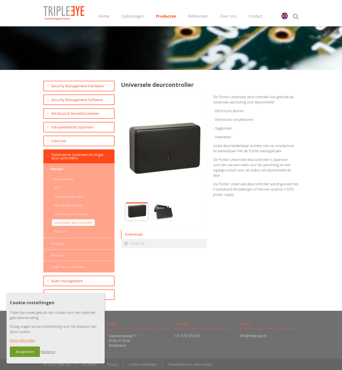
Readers (57, 255)
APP (57, 188)
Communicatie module (70, 214)
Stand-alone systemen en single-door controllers (78, 156)
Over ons (228, 16)
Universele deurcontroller (73, 222)
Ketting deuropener (68, 205)
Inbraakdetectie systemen (72, 127)
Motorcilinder (64, 179)
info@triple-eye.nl (253, 335)
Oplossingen (132, 16)
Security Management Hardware (77, 86)
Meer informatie (22, 340)
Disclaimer (89, 364)
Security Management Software (77, 99)
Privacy (112, 364)
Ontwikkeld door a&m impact (190, 364)
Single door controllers (68, 266)
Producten (166, 16)
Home (103, 16)
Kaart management (67, 281)
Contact (255, 16)
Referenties (198, 16)
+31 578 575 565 (187, 335)
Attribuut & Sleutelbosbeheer (75, 113)
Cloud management (68, 196)
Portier (57, 169)
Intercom (58, 141)
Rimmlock (61, 231)
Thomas (57, 243)
